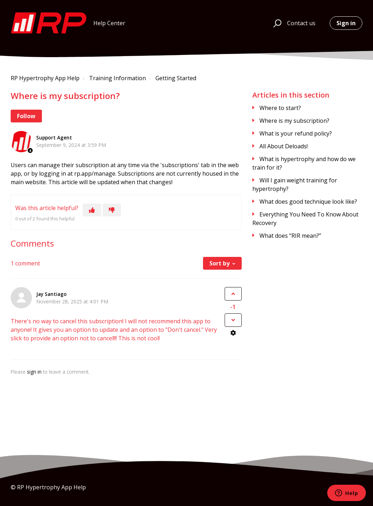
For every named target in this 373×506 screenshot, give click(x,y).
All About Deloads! (283, 146)
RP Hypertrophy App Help (45, 78)
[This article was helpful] (92, 210)
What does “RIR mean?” (290, 236)
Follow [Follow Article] (26, 116)
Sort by (219, 263)
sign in (34, 371)
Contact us (301, 23)
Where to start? (280, 108)
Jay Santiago (51, 294)
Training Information (117, 78)
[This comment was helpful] (233, 294)
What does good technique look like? (308, 201)
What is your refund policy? (295, 133)
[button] (276, 23)
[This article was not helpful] (112, 210)
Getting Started (175, 78)
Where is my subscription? (294, 121)
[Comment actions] (233, 333)
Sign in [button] (346, 23)
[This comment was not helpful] (233, 320)
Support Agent (54, 137)
